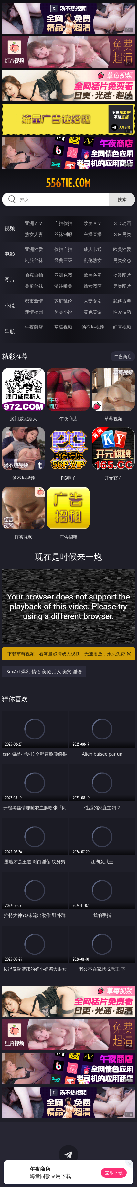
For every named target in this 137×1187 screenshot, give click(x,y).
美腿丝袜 (34, 286)
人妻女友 (93, 301)
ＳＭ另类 (122, 234)
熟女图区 (93, 286)
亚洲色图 (63, 275)
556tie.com (68, 183)
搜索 (122, 199)
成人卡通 (93, 249)
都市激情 (34, 301)
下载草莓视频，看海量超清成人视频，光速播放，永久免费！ (69, 654)
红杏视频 (122, 327)
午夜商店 (34, 327)
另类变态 (122, 260)
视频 (10, 228)
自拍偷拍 (63, 223)
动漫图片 (122, 275)
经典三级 (63, 260)
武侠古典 (122, 301)
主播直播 (93, 234)
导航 (10, 331)
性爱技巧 (122, 312)
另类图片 (122, 286)
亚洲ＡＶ (34, 223)
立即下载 (114, 1173)
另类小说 (63, 312)
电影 (10, 253)
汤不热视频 (92, 327)
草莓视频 (63, 327)
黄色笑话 (93, 312)
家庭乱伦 (63, 301)
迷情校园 (34, 312)
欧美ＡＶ (93, 223)
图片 (10, 279)
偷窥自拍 (34, 275)
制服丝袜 (34, 260)
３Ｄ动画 (122, 223)
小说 (10, 305)
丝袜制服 (63, 234)
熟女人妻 (34, 234)
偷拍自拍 (63, 249)
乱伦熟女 (93, 260)
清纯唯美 (63, 286)
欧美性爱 (122, 249)
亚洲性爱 (34, 249)
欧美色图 (93, 275)
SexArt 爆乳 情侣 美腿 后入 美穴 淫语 (43, 671)
